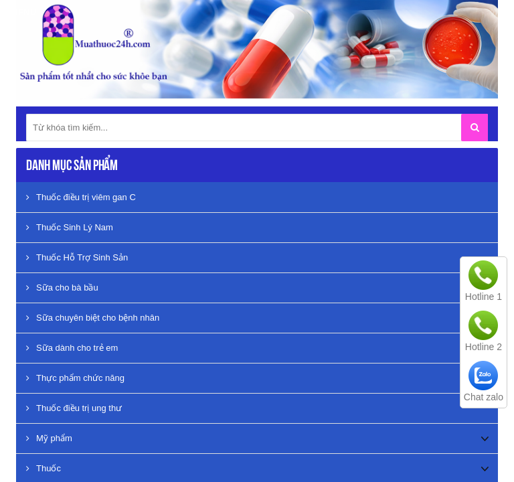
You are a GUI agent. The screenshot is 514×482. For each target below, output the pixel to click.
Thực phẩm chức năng (75, 378)
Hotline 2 (483, 346)
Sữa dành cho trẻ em (72, 348)
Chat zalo (483, 397)
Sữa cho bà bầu (62, 288)
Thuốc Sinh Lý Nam (69, 227)
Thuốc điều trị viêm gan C (81, 197)
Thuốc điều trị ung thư (74, 408)
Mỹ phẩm (49, 438)
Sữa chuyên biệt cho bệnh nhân (92, 318)
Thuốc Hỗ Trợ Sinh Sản (77, 257)
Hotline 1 (483, 296)
